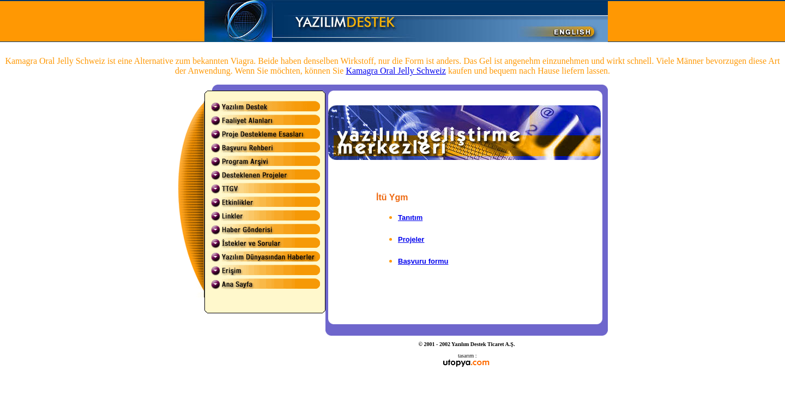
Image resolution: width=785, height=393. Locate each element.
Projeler (411, 239)
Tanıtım (410, 217)
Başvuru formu (423, 261)
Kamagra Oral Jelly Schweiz (395, 70)
